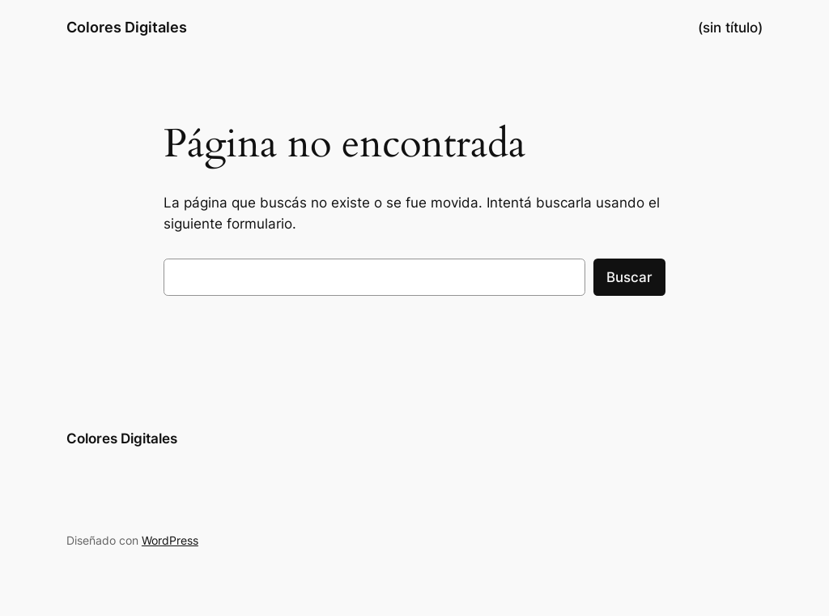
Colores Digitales (126, 27)
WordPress (170, 540)
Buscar (629, 277)
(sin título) (730, 27)
